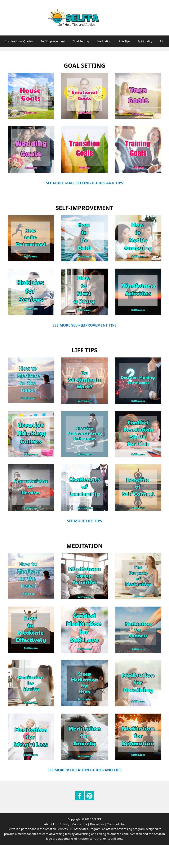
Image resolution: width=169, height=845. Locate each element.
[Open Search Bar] (161, 41)
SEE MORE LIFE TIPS (84, 520)
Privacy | (66, 824)
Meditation (104, 41)
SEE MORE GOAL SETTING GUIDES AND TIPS (84, 182)
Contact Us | (80, 824)
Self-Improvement (53, 41)
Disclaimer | (98, 824)
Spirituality (145, 41)
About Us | (51, 824)
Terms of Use (116, 824)
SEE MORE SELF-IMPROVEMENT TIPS (85, 325)
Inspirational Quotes (19, 41)
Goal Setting (81, 41)
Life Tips (124, 41)
